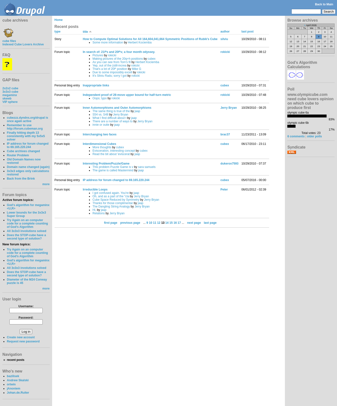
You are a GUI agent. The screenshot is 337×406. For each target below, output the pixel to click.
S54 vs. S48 (100, 114)
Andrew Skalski (18, 380)
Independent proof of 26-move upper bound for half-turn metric (127, 95)
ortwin (11, 384)
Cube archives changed (23, 151)
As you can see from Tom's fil (111, 62)
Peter (224, 189)
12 (158, 222)
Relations (98, 213)
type (58, 31)
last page (210, 222)
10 (150, 222)
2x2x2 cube (10, 88)
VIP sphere (10, 102)
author (225, 31)
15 (171, 222)
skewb (6, 98)
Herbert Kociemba (140, 42)
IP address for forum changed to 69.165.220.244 (27, 145)
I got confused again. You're (110, 193)
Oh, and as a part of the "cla (110, 196)
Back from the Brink (21, 178)
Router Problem (18, 155)
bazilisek (13, 376)
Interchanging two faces (99, 134)
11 (154, 222)
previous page (130, 222)
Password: (26, 317)
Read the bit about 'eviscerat (111, 154)
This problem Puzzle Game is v (112, 167)
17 (179, 222)
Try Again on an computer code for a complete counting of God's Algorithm (27, 223)
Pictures (97, 55)
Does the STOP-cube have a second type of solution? (26, 236)
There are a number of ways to (112, 121)
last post (247, 31)
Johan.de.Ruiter (18, 392)
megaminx (9, 95)
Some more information (107, 42)
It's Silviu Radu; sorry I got (109, 75)
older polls (314, 136)
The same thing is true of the (111, 111)
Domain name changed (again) (28, 167)
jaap (137, 111)
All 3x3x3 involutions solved (26, 231)
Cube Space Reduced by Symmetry (115, 199)
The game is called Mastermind (112, 170)
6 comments (296, 136)
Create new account (21, 337)
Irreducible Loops (95, 189)
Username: (26, 306)
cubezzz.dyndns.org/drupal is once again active (27, 119)
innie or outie (100, 124)
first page (110, 222)
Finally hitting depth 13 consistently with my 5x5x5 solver (26, 136)
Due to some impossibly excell (112, 72)
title (87, 31)
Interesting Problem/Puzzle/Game (106, 163)
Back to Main (324, 4)
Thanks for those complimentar (112, 203)
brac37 (225, 134)
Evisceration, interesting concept (113, 150)
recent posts (15, 360)
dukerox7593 (229, 163)
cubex (151, 58)
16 (175, 222)
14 (167, 222)
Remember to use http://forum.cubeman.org (25, 127)
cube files (9, 39)
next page (194, 222)
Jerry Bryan (120, 114)
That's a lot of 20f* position (109, 69)
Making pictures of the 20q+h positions (117, 58)
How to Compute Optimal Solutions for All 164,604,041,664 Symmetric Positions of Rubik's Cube (150, 39)
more (46, 184)
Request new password (23, 341)
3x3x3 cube (10, 91)
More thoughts (101, 147)
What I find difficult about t (109, 118)
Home (59, 20)
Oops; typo (99, 98)
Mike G (136, 69)
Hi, (94, 210)
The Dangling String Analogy (111, 206)
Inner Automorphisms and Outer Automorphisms (117, 107)
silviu (224, 39)
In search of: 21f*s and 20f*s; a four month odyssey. (119, 52)
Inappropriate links (96, 85)
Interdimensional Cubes (99, 144)
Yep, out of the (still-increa (109, 65)
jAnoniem (13, 388)
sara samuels (146, 167)
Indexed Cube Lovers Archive (23, 44)
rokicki (112, 55)
